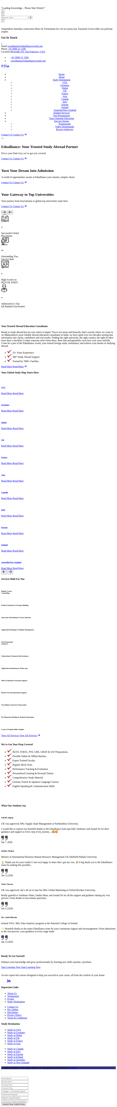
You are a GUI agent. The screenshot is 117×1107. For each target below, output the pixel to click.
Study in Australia (16, 1059)
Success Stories (61, 121)
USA (64, 82)
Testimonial (13, 996)
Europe (64, 104)
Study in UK (13, 1038)
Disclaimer (12, 1012)
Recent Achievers (64, 129)
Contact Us (12, 1007)
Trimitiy (73, 1067)
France (65, 93)
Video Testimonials (64, 126)
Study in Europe (15, 1054)
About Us (12, 993)
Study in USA (14, 1029)
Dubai (65, 88)
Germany (64, 85)
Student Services (61, 113)
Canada (65, 99)
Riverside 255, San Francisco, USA (28, 51)
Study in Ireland (15, 1057)
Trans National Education (61, 118)
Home (61, 74)
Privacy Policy (14, 1015)
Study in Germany (16, 1032)
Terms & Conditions (17, 1018)
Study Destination (61, 80)
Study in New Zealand (18, 1062)
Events (10, 999)
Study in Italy (14, 1051)
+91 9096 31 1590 (17, 49)
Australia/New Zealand (64, 110)
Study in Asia (13, 1043)
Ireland (64, 107)
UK (65, 91)
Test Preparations (61, 115)
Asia (65, 96)
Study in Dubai (14, 1035)
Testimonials (64, 124)
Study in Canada (15, 1048)
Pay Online (12, 1009)
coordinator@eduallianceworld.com (25, 46)
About (61, 77)
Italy (65, 102)
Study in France (15, 1041)
